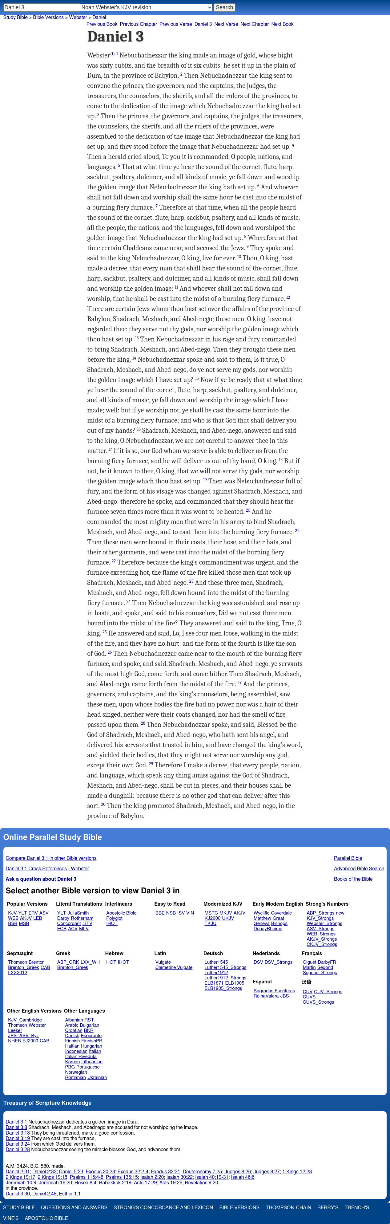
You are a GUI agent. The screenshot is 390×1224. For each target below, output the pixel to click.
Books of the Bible (353, 879)
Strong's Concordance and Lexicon (163, 1207)
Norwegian (76, 1072)
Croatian (73, 1030)
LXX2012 (17, 972)
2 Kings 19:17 (20, 1177)
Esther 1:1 (70, 1193)
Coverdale (281, 913)
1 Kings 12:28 (297, 1171)
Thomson (17, 962)
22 (114, 561)
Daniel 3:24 (18, 1144)
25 (105, 632)
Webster (78, 17)
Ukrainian (97, 1077)
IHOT (112, 923)
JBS (284, 996)
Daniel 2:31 (18, 1171)
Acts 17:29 (145, 1182)
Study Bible (15, 17)
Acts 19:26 (171, 1182)
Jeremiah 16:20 (55, 1182)
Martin (309, 967)
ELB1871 (214, 983)
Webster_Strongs (324, 923)
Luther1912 (216, 972)
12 (288, 297)
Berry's (327, 1207)
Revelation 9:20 (201, 1182)
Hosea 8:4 (85, 1182)
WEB (13, 918)
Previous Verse (175, 24)
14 (134, 358)
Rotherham (82, 918)
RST (89, 1020)
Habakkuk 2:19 (115, 1182)
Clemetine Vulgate (173, 967)
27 (239, 682)
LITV (87, 923)
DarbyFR (327, 962)
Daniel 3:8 (16, 1127)
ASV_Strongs (320, 929)
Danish (72, 1035)
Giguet (309, 962)
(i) (112, 54)
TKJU (211, 923)
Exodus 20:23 (100, 1171)
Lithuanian (92, 1062)
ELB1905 (234, 983)
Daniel (99, 17)
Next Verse (226, 24)
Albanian (74, 1020)
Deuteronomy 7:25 (202, 1171)
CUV (308, 992)
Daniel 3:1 (16, 1122)
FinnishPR (92, 1041)
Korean (72, 1062)
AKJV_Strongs (322, 939)
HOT (111, 962)
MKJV (225, 913)
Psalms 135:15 (122, 1177)
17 (110, 449)
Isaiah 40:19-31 (212, 1177)
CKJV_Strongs (322, 944)
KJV (12, 913)
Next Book (282, 24)
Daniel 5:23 (71, 1171)
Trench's (356, 1207)
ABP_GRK (68, 962)
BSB (12, 923)
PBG (70, 1067)
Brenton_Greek (23, 967)
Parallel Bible (348, 858)
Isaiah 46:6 (243, 1177)
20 (248, 510)
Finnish (72, 1041)
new (340, 913)
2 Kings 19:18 (52, 1177)
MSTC (211, 913)
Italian (95, 1051)
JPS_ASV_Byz (23, 1035)
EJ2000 (30, 1041)
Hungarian (91, 1046)
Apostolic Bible (46, 1218)
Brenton (37, 962)
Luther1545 (216, 962)
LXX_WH (90, 962)
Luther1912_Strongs (226, 978)
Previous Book (102, 24)
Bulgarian (89, 1025)
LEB (37, 918)
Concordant (69, 923)
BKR (89, 1030)
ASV (44, 913)
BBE (160, 913)
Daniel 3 (203, 24)
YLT (22, 913)
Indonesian (76, 1051)
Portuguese (88, 1067)
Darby (63, 918)
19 (205, 479)
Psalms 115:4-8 (86, 1177)
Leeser (15, 1030)
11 (176, 287)
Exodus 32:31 (165, 1171)
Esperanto (91, 1035)
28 (143, 723)
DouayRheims (268, 929)
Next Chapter (254, 24)
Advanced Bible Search (359, 868)
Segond (325, 967)
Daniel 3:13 (18, 1133)
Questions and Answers (74, 1207)
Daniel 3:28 (18, 1149)
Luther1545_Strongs (226, 967)
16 (139, 429)
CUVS (309, 997)
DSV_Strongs (279, 962)
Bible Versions (48, 17)
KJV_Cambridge (25, 1020)
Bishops (279, 923)
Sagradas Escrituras (274, 991)
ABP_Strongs (320, 913)
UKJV (228, 918)
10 (239, 256)
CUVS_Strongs (318, 1002)
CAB (45, 967)
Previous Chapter (138, 24)
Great (278, 918)
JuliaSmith (78, 913)
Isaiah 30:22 (179, 1177)
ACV (73, 929)
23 (191, 581)
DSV (258, 962)
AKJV (26, 918)
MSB (24, 923)
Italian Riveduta (81, 1056)
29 (151, 763)
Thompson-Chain (288, 1207)
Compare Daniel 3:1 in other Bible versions (51, 858)
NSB (171, 913)
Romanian (75, 1077)
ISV (181, 913)
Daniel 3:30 (18, 1193)
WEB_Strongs (321, 934)
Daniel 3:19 (18, 1138)
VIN (190, 913)
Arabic (71, 1025)
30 (103, 804)
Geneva (262, 923)
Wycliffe (261, 913)
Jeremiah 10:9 (21, 1182)
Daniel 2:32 (44, 1171)
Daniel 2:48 (44, 1193)
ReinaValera (266, 996)
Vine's (10, 1218)
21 (297, 530)
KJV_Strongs (320, 918)
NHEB (14, 1041)
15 (197, 378)
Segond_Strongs (320, 972)
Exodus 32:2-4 (133, 1171)
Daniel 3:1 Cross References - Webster (47, 868)
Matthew (262, 918)
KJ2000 (213, 918)
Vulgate (163, 962)
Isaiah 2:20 (152, 1177)
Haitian (72, 1046)
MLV (84, 929)
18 (281, 459)
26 (110, 652)
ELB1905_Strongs (223, 988)
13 (137, 337)
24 (129, 601)
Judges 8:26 (237, 1171)
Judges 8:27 (266, 1171)
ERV (33, 913)
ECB (61, 929)
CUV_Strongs (328, 992)
